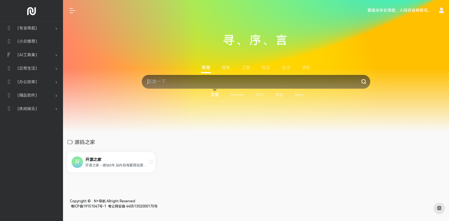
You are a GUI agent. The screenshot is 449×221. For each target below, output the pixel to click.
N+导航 (100, 201)
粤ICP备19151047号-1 (88, 206)
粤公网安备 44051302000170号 (132, 206)
